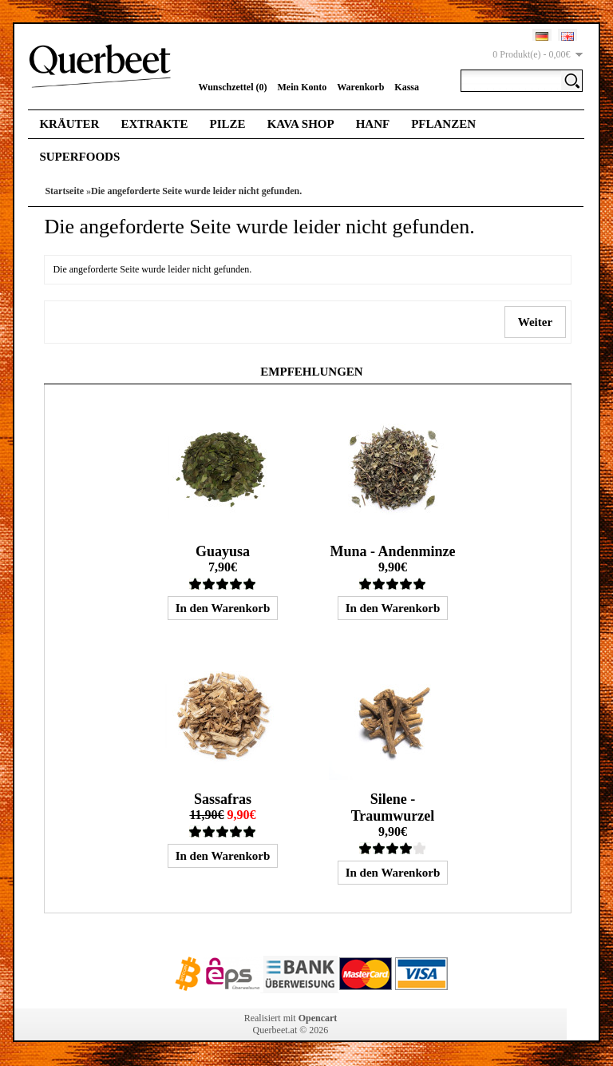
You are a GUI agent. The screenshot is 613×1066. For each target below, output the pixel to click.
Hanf (373, 123)
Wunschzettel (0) (232, 87)
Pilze (228, 123)
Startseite (64, 191)
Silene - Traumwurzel (393, 807)
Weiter (535, 322)
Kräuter (69, 123)
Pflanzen (443, 123)
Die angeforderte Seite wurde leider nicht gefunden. (196, 191)
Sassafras (222, 799)
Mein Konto (302, 87)
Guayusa (223, 551)
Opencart (318, 1018)
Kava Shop (300, 123)
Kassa (406, 87)
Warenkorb (360, 87)
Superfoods (79, 156)
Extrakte (154, 123)
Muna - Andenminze (392, 551)
